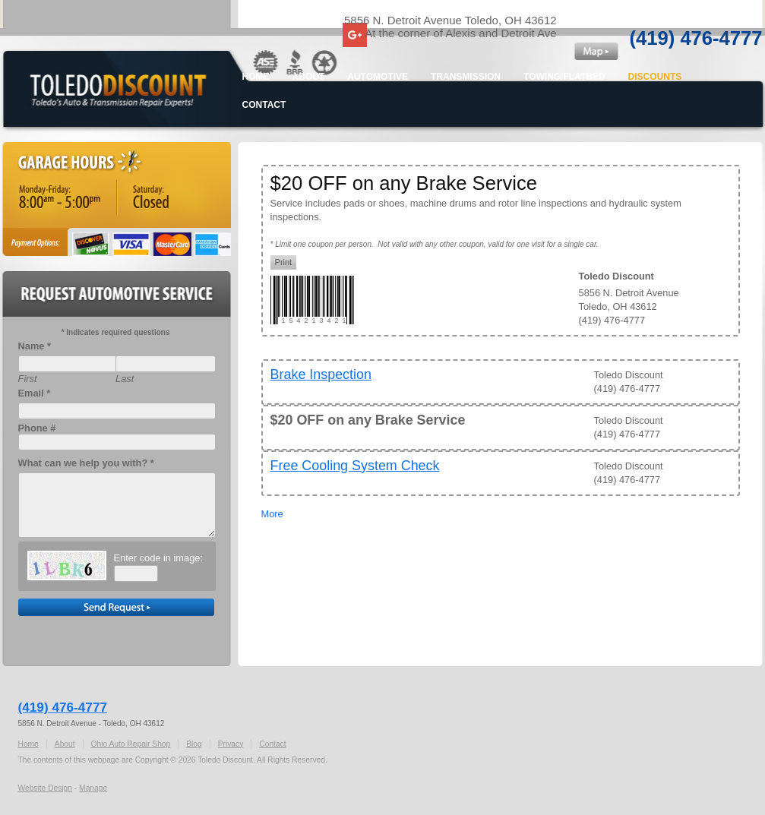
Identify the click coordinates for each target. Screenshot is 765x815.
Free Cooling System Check (355, 465)
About (308, 76)
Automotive (377, 76)
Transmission (466, 76)
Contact (264, 105)
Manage (93, 788)
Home (256, 76)
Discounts (655, 76)
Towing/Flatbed (564, 76)
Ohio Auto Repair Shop (131, 744)
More (272, 514)
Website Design (45, 788)
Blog (193, 744)
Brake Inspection (320, 374)
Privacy (231, 744)
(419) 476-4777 (696, 38)
